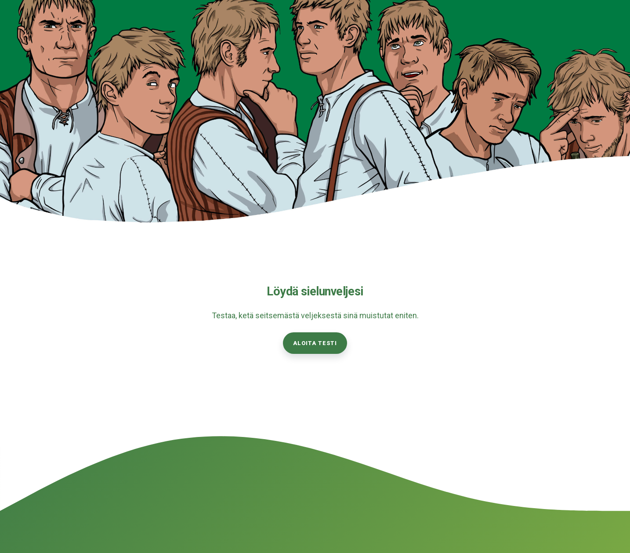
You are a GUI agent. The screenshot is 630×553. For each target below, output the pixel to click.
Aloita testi (315, 343)
